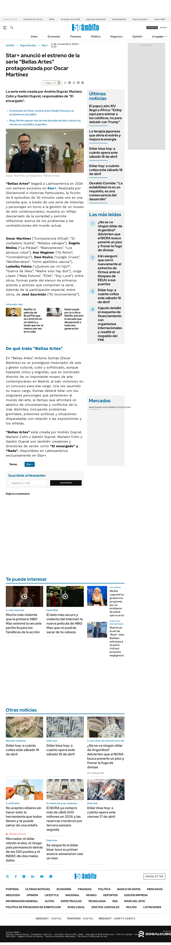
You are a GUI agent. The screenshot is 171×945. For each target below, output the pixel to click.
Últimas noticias (37, 889)
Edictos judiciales (105, 907)
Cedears (126, 407)
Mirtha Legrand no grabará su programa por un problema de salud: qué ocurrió (117, 603)
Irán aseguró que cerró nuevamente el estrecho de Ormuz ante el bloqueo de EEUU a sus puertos (109, 270)
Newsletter (163, 36)
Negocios (116, 36)
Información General (22, 901)
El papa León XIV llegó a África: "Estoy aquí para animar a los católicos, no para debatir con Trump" (105, 114)
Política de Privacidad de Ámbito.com (33, 907)
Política (95, 36)
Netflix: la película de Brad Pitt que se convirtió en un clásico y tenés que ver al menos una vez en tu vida (33, 320)
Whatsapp (50, 876)
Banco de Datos (128, 889)
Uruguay (157, 36)
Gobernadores (119, 19)
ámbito (10, 45)
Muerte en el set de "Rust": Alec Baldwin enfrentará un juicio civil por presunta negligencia (117, 641)
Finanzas (75, 36)
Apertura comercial (95, 19)
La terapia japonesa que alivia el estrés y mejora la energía (105, 135)
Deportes (110, 895)
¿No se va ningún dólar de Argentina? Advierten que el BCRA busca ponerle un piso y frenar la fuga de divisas (110, 236)
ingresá (163, 27)
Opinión (137, 36)
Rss (115, 901)
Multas (131, 907)
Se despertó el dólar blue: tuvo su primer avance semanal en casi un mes (64, 851)
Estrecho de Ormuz (33, 19)
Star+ (45, 45)
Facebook (16, 876)
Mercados (155, 889)
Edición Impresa (136, 895)
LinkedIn (32, 876)
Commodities (114, 407)
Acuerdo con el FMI (70, 19)
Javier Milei (159, 19)
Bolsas (103, 407)
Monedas (94, 407)
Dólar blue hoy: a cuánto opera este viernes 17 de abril (101, 812)
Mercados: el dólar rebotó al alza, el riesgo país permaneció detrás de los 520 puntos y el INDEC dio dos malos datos (24, 849)
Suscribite (66, 483)
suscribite (152, 27)
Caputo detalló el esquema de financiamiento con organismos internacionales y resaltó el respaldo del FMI (110, 324)
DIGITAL (49, 918)
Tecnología (97, 901)
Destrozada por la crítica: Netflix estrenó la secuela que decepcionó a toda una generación (73, 319)
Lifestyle (52, 895)
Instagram (23, 876)
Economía (54, 36)
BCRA (51, 19)
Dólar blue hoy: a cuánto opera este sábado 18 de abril (103, 152)
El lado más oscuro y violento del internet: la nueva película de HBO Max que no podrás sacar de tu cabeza (64, 623)
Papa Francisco (139, 19)
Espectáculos (28, 45)
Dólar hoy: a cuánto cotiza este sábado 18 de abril (106, 170)
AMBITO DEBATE (117, 918)
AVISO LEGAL (76, 907)
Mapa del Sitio (134, 901)
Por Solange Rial (95, 772)
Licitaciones (152, 907)
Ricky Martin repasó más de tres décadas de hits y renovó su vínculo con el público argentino (45, 122)
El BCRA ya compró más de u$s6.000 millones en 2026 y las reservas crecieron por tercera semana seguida (64, 819)
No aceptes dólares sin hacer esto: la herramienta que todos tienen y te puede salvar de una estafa (24, 816)
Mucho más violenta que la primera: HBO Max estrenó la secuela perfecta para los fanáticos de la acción (24, 623)
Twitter (7, 876)
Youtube (41, 876)
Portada (12, 889)
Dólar (34, 36)
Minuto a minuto (17, 833)
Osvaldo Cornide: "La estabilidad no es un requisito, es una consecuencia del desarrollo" (106, 191)
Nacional (72, 895)
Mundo (91, 895)
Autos (49, 901)
